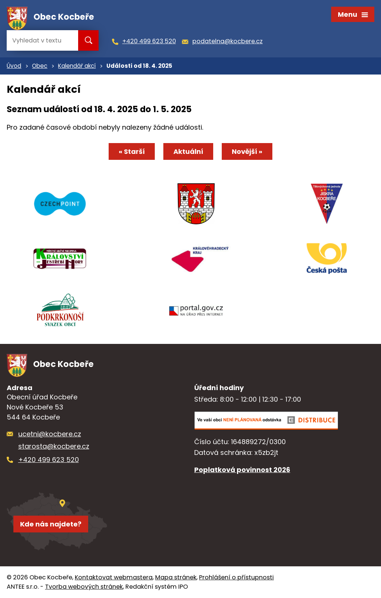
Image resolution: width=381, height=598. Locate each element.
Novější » (247, 151)
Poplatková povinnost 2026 (242, 469)
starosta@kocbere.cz (53, 446)
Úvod (14, 66)
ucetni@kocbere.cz (49, 434)
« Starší (132, 151)
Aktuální (188, 151)
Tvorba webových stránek (84, 586)
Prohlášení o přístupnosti (236, 577)
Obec (39, 66)
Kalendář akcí (77, 66)
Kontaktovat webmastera (114, 577)
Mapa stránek (175, 577)
